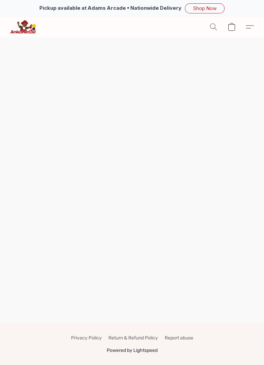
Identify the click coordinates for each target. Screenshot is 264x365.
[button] (205, 8)
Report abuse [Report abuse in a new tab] (179, 338)
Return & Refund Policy (133, 338)
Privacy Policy (86, 338)
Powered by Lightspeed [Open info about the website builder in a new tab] (132, 350)
